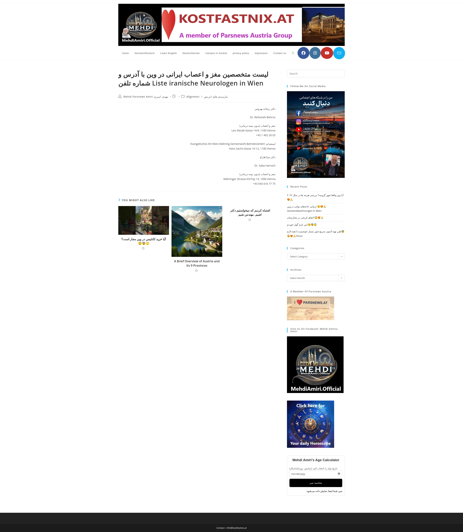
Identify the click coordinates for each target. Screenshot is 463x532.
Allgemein (193, 96)
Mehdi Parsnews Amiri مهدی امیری (145, 96)
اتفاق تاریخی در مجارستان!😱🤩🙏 (305, 217)
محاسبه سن (316, 482)
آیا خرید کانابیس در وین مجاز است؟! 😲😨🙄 (143, 241)
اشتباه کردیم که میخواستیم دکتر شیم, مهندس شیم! (250, 212)
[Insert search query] (316, 73)
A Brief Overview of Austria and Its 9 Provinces (197, 263)
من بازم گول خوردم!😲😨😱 (302, 224)
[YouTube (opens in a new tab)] (327, 53)
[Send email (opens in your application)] (339, 53)
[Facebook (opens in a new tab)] (303, 53)
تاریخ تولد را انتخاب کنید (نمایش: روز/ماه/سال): (313, 468)
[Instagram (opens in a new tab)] (315, 53)
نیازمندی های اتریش (216, 96)
